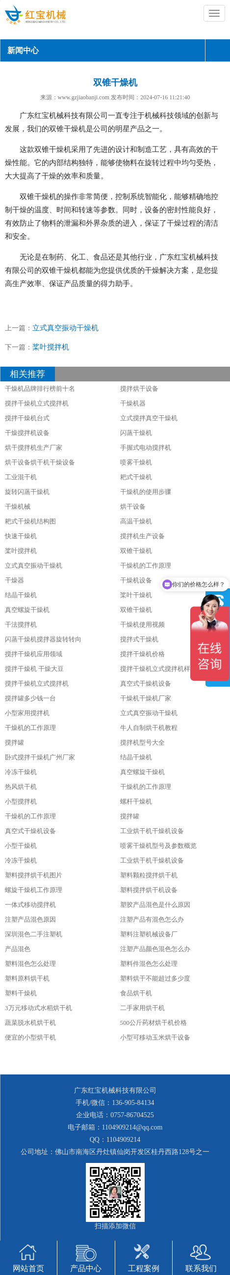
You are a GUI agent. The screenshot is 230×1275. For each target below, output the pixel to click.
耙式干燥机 (136, 477)
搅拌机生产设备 (142, 536)
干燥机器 (133, 403)
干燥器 (14, 580)
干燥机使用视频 (142, 624)
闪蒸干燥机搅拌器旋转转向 (43, 639)
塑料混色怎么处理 (30, 963)
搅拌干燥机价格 (142, 654)
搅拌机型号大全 (142, 742)
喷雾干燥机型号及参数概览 (158, 845)
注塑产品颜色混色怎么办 (155, 949)
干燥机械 (17, 506)
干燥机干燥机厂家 (145, 698)
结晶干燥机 (21, 595)
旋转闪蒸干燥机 (27, 491)
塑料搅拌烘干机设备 (149, 890)
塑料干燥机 (21, 993)
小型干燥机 (21, 845)
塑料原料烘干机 (27, 978)
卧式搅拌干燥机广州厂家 (40, 757)
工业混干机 (21, 477)
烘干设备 (133, 506)
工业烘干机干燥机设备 (152, 831)
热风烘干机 (21, 786)
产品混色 (17, 949)
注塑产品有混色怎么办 (152, 919)
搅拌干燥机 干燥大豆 (34, 668)
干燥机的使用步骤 (145, 491)
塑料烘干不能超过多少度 (155, 978)
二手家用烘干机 (142, 1008)
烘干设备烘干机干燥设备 (40, 462)
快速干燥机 (21, 536)
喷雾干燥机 (136, 462)
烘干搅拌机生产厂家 (33, 447)
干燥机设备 (136, 580)
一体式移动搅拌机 (30, 904)
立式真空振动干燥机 (65, 328)
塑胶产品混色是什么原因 (155, 904)
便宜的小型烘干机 (30, 1037)
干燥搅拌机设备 (27, 432)
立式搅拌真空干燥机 (149, 418)
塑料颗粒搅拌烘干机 (149, 875)
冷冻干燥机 (21, 772)
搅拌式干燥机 (139, 639)
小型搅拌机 (21, 801)
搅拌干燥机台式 (27, 418)
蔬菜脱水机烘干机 (30, 1022)
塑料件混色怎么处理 (149, 963)
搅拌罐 (14, 742)
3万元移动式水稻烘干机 (38, 1008)
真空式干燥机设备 (145, 683)
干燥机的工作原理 (145, 565)
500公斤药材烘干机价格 (153, 1022)
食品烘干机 (136, 993)
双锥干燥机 (136, 550)
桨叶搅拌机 (50, 347)
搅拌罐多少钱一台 (30, 698)
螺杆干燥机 (136, 801)
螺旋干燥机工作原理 (33, 890)
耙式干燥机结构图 (30, 521)
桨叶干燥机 (136, 595)
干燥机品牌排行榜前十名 (40, 388)
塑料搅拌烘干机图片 (33, 875)
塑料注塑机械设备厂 (149, 934)
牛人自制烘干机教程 (149, 727)
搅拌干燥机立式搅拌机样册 (158, 668)
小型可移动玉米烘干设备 (155, 1037)
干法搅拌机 (21, 624)
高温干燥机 (136, 521)
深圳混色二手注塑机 (33, 934)
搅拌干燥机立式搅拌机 (37, 403)
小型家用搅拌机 (27, 713)
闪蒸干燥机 (136, 432)
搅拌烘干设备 (139, 388)
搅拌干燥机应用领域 (33, 654)
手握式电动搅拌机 (145, 447)
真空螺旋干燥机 (27, 609)
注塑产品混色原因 (30, 919)
